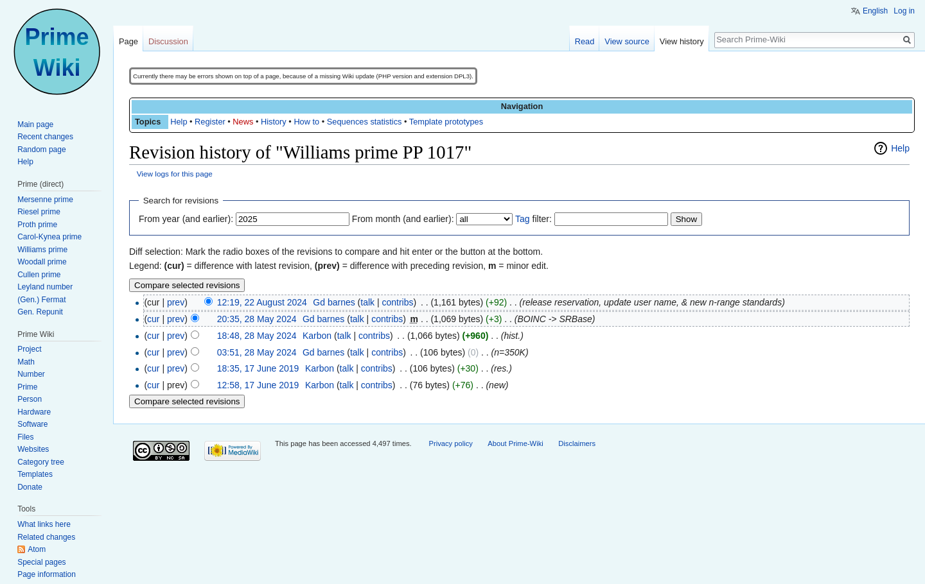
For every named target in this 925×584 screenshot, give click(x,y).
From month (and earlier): (403, 219)
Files (25, 437)
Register (210, 121)
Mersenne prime (45, 199)
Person (29, 399)
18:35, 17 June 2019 (258, 368)
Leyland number (45, 286)
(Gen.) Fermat (41, 299)
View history (682, 41)
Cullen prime (38, 274)
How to (306, 121)
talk (367, 302)
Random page (41, 149)
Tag (522, 219)
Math (26, 361)
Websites (33, 449)
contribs (397, 302)
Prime (27, 386)
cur (153, 319)
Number (31, 374)
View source (626, 41)
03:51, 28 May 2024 (257, 352)
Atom (37, 549)
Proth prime (37, 224)
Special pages (41, 562)
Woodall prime (41, 261)
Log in (904, 10)
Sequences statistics (364, 121)
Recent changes (45, 136)
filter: (533, 219)
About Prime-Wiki (515, 443)
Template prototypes (446, 121)
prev (175, 302)
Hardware (34, 412)
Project (29, 349)
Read (585, 41)
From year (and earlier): (186, 219)
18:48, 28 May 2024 (257, 336)
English (875, 10)
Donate (29, 487)
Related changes (46, 537)
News (243, 121)
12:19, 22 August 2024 (262, 302)
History (273, 121)
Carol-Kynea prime (49, 236)
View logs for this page (175, 173)
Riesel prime (38, 211)
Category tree (40, 462)
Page (128, 41)
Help (178, 121)
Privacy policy (450, 443)
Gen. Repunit (40, 311)
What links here (44, 524)
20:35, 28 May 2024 (257, 319)
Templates (35, 474)
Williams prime (42, 249)
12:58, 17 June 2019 (258, 385)
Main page (35, 124)
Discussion (168, 41)
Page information (46, 574)
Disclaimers (576, 443)
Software (32, 424)
